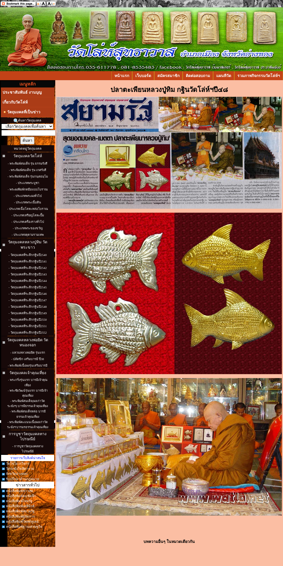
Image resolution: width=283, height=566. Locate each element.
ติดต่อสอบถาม (198, 75)
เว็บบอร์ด (143, 75)
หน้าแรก (121, 75)
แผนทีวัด (223, 75)
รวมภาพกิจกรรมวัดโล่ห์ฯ (258, 75)
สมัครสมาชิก (168, 75)
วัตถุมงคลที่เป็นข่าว (21, 112)
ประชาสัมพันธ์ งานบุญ (22, 92)
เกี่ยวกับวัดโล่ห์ (15, 102)
